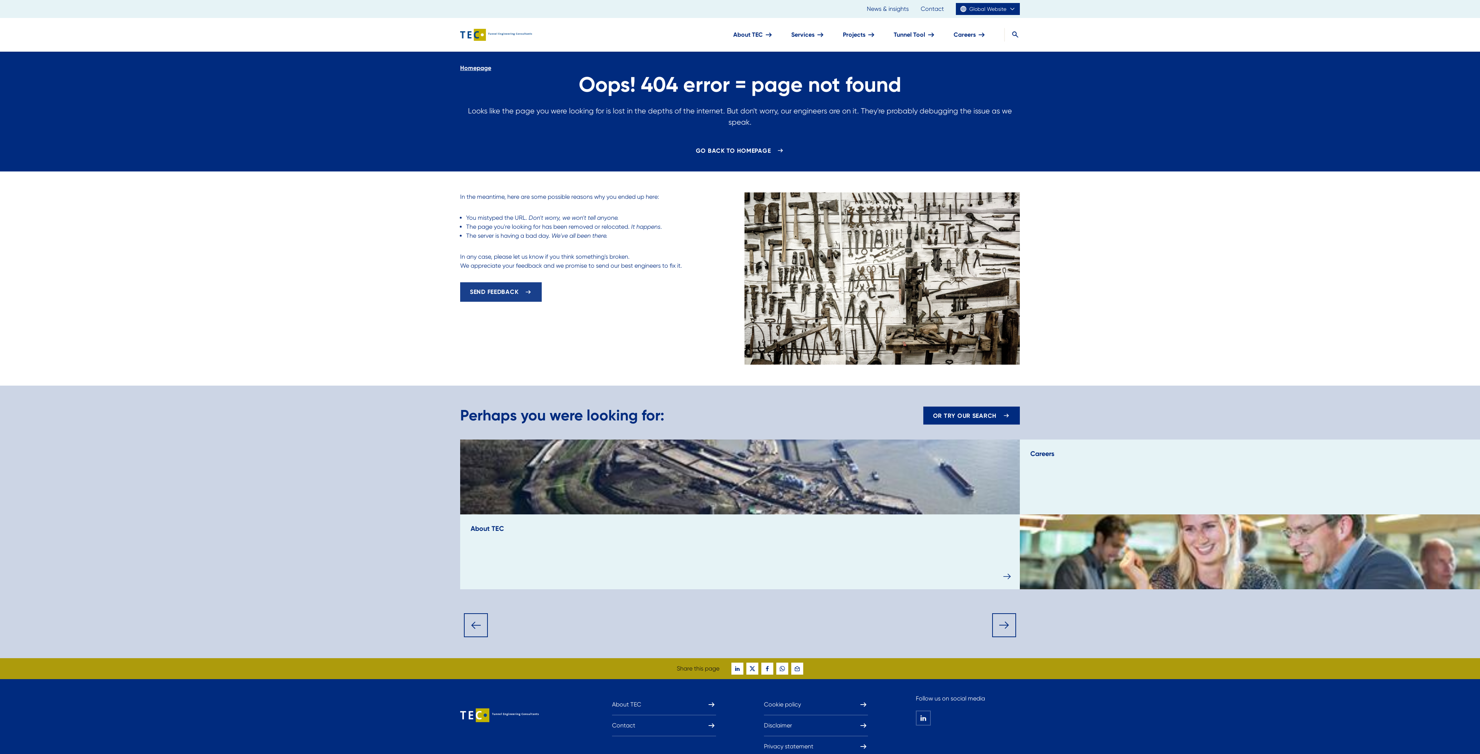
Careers (970, 34)
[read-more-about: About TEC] (740, 514)
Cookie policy (816, 704)
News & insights (888, 8)
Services (808, 34)
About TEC (753, 34)
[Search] (1012, 35)
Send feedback (494, 291)
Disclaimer (816, 725)
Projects (859, 34)
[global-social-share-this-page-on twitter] (752, 669)
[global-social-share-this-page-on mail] (797, 669)
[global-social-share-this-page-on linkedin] (737, 669)
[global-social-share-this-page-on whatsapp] (782, 669)
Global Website (987, 9)
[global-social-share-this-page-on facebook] (767, 669)
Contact (932, 8)
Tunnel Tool (915, 34)
